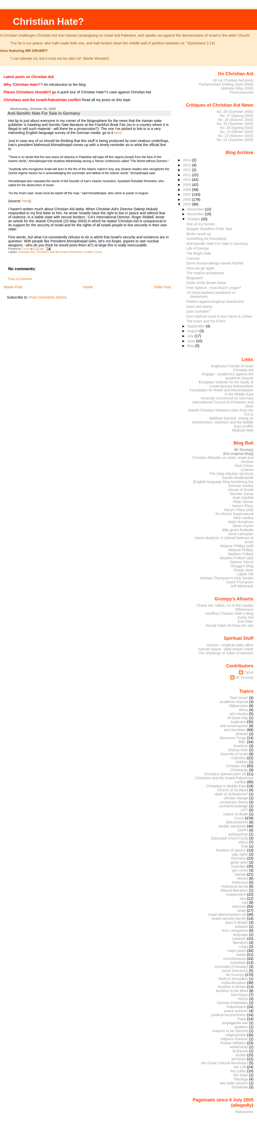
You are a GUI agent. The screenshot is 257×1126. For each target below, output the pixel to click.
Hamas (240, 874)
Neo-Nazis (239, 995)
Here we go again (200, 268)
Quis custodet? (198, 311)
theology (241, 1079)
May (191, 346)
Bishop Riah (238, 750)
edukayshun (238, 834)
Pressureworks (241, 92)
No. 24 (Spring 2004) (236, 128)
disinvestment (237, 822)
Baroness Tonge (233, 738)
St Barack (240, 1051)
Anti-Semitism (235, 730)
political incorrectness (229, 1015)
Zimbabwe (239, 1087)
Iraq (245, 902)
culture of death (235, 814)
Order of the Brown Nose (206, 283)
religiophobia (236, 1035)
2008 (187, 190)
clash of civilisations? (231, 794)
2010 (187, 180)
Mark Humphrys (240, 522)
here (117, 133)
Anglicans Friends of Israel (232, 366)
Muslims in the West (232, 991)
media (241, 955)
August (193, 331)
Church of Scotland (232, 790)
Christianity (239, 770)
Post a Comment (20, 279)
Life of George (197, 248)
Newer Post (13, 287)
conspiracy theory (234, 802)
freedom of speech (231, 850)
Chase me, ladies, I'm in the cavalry (225, 605)
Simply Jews (243, 570)
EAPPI (242, 830)
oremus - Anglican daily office (230, 645)
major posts (236, 951)
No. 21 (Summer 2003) (235, 140)
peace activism (236, 1011)
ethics (243, 842)
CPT (244, 810)
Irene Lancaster (240, 534)
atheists (242, 734)
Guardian (238, 866)
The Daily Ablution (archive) (231, 474)
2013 (187, 165)
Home (88, 287)
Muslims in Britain (232, 987)
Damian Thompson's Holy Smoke (226, 578)
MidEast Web (242, 430)
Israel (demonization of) (227, 914)
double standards (232, 826)
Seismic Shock (241, 562)
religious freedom (234, 1039)
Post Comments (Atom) (48, 297)
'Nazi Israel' (239, 698)
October (194, 219)
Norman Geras (241, 494)
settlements (239, 1047)
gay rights (240, 854)
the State (241, 1075)
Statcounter (244, 1112)
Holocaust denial (234, 886)
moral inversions (235, 971)
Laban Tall (245, 574)
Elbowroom (244, 609)
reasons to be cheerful (230, 1031)
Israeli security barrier (229, 919)
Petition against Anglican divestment (215, 302)
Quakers (241, 1027)
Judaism (241, 927)
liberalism (240, 943)
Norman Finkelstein (232, 1003)
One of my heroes (200, 224)
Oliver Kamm (243, 526)
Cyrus (98, 251)
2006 (187, 199)
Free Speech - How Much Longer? (213, 288)
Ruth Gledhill (243, 498)
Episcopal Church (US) (229, 838)
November (196, 214)
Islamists (239, 906)
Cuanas (247, 470)
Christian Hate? (48, 21)
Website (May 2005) (237, 88)
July (191, 336)
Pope (242, 1019)
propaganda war (235, 1023)
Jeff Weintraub (241, 586)
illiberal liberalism (234, 890)
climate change (236, 798)
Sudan (241, 1055)
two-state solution (234, 1083)
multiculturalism (233, 983)
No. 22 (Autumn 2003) (235, 136)
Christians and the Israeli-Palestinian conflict (64, 251)
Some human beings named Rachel (214, 263)
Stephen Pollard (240, 554)
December (196, 209)
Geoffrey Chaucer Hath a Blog (229, 613)
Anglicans (238, 722)
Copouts (193, 258)
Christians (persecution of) (225, 774)
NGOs (243, 999)
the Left (240, 1067)
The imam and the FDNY (206, 321)
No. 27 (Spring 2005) (236, 116)
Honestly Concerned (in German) (227, 398)
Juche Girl (245, 617)
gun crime (240, 870)
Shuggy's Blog (241, 566)
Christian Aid (26, 251)
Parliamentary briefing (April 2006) (226, 84)
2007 (187, 194)
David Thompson (239, 582)
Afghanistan (238, 706)
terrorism (239, 1059)
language (240, 935)
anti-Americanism (234, 726)
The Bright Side (198, 253)
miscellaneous (234, 959)
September (196, 326)
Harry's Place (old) (238, 510)
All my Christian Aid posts (233, 80)
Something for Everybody (206, 239)
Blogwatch (194, 278)
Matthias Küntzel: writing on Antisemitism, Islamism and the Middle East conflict (222, 422)
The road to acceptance (205, 273)
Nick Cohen (244, 466)
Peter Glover (243, 502)
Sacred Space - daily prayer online (225, 649)
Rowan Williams (233, 1043)
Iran (243, 898)
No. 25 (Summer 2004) (235, 124)
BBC (242, 742)
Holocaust (240, 882)
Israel (241, 910)
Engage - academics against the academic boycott (227, 376)
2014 (187, 160)
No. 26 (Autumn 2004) (235, 120)
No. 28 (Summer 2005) (235, 112)
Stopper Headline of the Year (209, 229)
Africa (243, 710)
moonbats (238, 963)
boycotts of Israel (234, 754)
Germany (238, 858)
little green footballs (237, 530)
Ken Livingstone (235, 931)
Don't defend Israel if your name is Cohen (219, 316)
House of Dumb (240, 490)
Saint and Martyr (199, 307)
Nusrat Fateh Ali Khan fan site (229, 625)
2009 (187, 185)
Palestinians (236, 1007)
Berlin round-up (198, 234)
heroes (242, 878)
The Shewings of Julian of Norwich (225, 653)
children (241, 762)
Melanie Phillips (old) (236, 546)
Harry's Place (242, 506)
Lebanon (239, 939)
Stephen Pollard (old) (236, 558)
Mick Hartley (243, 518)
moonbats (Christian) (231, 967)
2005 (187, 204)
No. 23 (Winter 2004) (236, 132)
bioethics (241, 746)
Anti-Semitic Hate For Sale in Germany (217, 244)
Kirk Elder (245, 621)
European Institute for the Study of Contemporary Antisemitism (226, 384)
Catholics (238, 758)
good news (239, 862)
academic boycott (234, 702)
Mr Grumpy (244, 677)
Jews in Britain (236, 923)
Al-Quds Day (238, 718)
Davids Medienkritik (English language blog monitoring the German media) (223, 482)
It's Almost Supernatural (234, 514)
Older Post (162, 287)
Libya (243, 947)
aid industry (239, 714)
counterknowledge (233, 806)
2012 (187, 170)
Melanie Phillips (240, 550)
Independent (236, 894)
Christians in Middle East (226, 786)
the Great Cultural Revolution (225, 1063)
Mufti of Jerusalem (233, 979)
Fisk (244, 846)
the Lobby (238, 1071)
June (191, 341)
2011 (187, 175)
